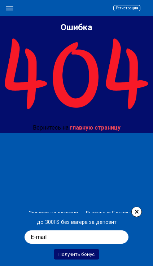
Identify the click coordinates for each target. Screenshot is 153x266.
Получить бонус (76, 252)
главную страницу (95, 127)
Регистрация (121, 8)
